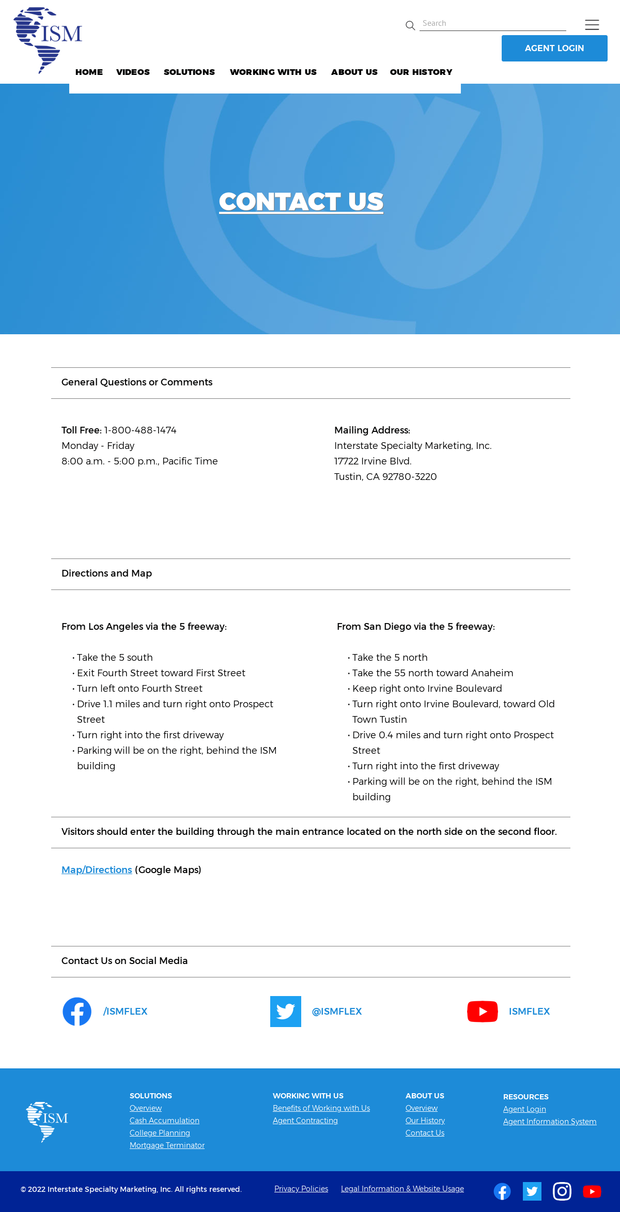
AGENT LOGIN (554, 48)
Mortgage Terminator (167, 1145)
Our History (425, 1120)
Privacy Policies (301, 1188)
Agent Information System (550, 1121)
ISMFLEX (529, 1011)
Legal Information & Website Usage (402, 1188)
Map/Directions (96, 870)
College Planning (160, 1133)
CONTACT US (301, 201)
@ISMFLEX (337, 1011)
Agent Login (524, 1109)
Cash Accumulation (164, 1120)
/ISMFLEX (125, 1011)
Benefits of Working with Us (321, 1108)
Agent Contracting (305, 1120)
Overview (146, 1108)
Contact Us (425, 1133)
